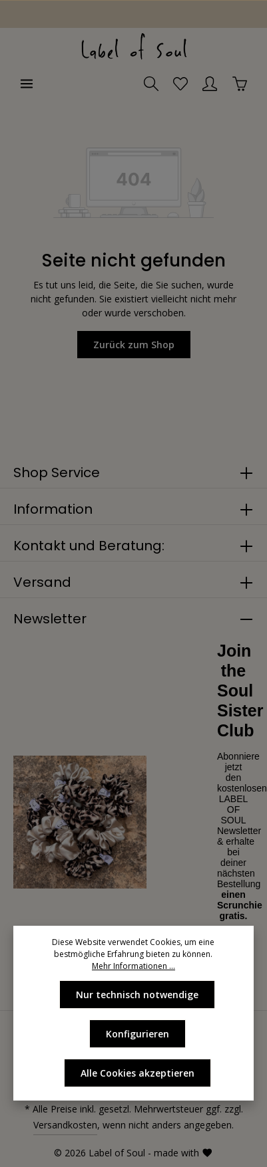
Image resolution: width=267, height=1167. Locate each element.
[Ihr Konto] (209, 83)
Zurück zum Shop (133, 344)
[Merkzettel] (180, 83)
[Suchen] (151, 83)
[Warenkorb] (240, 83)
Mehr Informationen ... (133, 966)
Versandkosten (65, 1124)
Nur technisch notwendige (137, 994)
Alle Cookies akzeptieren (137, 1073)
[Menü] (26, 83)
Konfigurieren (137, 1033)
